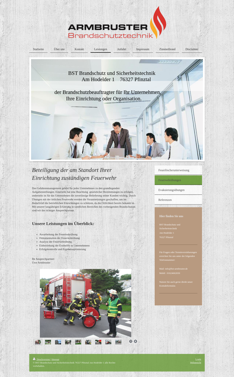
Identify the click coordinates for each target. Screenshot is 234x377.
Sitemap (55, 359)
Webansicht (195, 362)
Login (198, 359)
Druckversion (41, 359)
